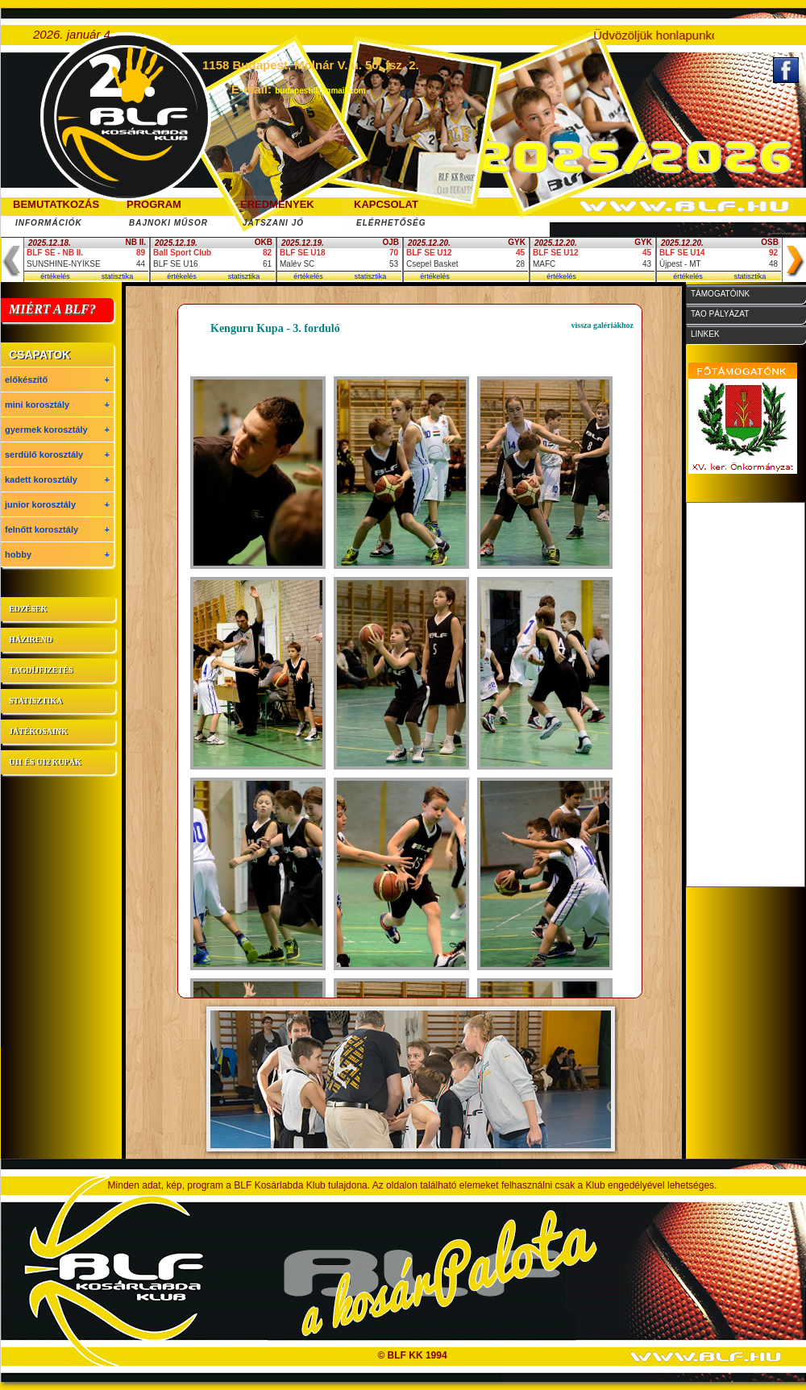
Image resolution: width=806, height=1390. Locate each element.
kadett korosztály (57, 479)
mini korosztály (57, 404)
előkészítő (57, 379)
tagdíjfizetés (41, 670)
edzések (28, 608)
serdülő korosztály (57, 454)
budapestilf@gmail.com (320, 90)
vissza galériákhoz (602, 325)
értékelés (55, 276)
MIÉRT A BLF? (52, 309)
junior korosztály (57, 504)
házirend (30, 639)
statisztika (118, 276)
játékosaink (38, 731)
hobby (57, 554)
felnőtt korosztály (57, 529)
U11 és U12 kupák (45, 761)
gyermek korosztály (57, 429)
